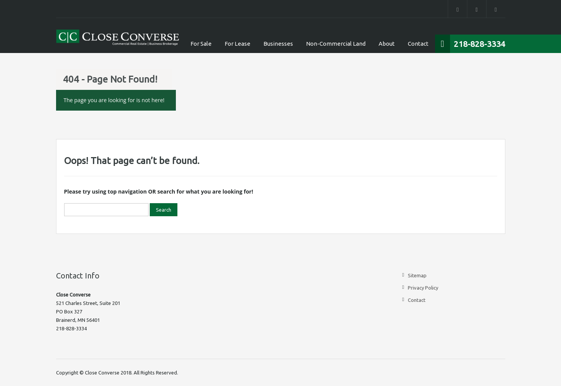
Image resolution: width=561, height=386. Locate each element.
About (387, 43)
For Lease (237, 43)
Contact (418, 43)
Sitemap (417, 275)
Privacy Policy (423, 287)
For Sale (201, 43)
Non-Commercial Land (336, 43)
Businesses (278, 43)
